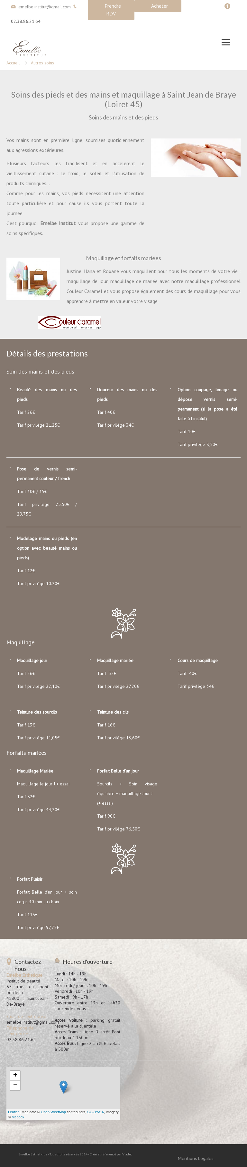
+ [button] (15, 1075)
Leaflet (13, 1112)
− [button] (15, 1085)
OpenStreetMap (53, 1112)
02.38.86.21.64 (26, 21)
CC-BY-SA (95, 1112)
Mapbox (18, 1117)
